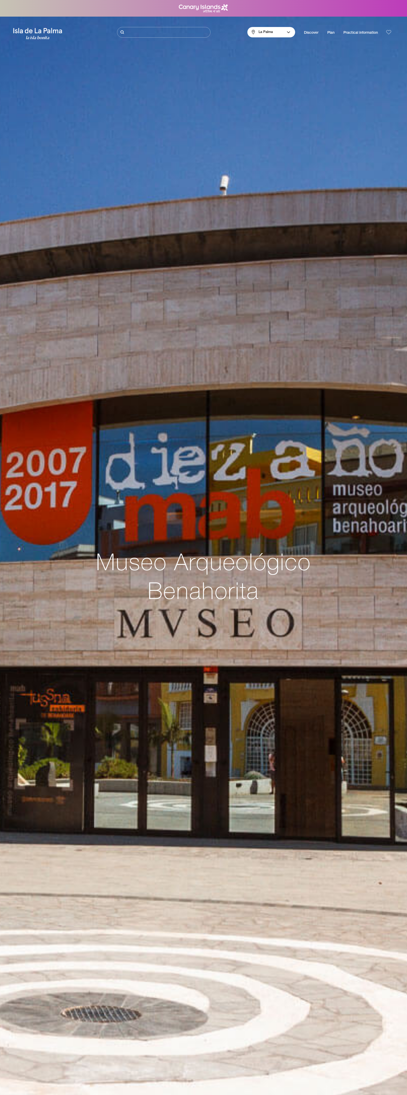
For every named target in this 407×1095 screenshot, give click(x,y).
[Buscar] (164, 32)
